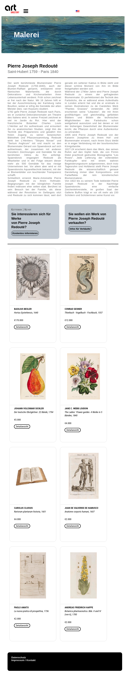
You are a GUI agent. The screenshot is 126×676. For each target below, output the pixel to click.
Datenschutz (18, 657)
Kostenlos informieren (25, 233)
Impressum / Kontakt (23, 660)
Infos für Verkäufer (80, 228)
